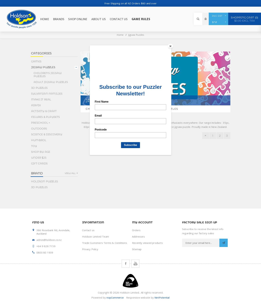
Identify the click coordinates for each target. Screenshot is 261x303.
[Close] (170, 46)
